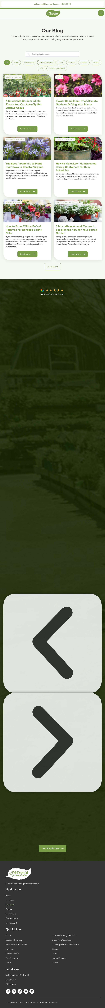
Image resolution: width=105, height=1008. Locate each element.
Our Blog (10, 904)
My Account (11, 922)
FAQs (8, 962)
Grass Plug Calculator (62, 940)
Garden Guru (12, 918)
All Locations (11, 984)
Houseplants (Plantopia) (16, 944)
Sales (8, 895)
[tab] (7, 62)
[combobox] (52, 54)
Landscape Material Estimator (65, 944)
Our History (11, 913)
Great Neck (11, 979)
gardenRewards (59, 958)
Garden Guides (13, 953)
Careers (55, 949)
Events (9, 909)
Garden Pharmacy (14, 940)
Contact (55, 953)
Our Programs (12, 958)
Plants (8, 935)
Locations (10, 900)
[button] (52, 266)
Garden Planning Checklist (64, 935)
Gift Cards (10, 949)
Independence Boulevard (17, 975)
